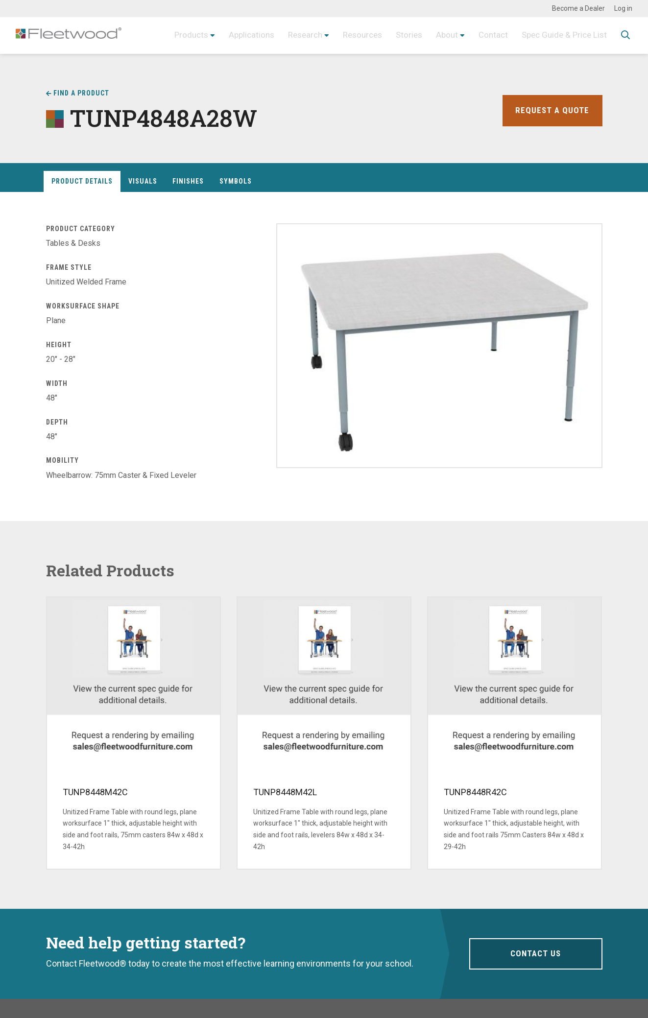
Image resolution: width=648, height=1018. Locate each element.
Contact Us (535, 953)
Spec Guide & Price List (562, 35)
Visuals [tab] (142, 181)
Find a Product (81, 93)
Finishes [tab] (188, 181)
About (440, 35)
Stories (401, 35)
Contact (487, 35)
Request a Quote (552, 110)
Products (173, 35)
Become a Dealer (578, 8)
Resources (352, 35)
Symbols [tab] (235, 181)
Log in (623, 8)
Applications (235, 35)
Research (291, 35)
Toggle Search (625, 36)
